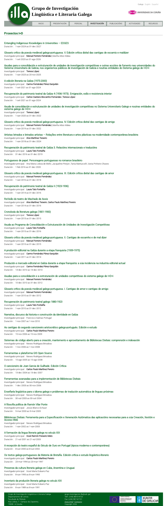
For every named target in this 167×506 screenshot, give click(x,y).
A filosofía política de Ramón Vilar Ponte (25, 404)
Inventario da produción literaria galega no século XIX (33, 480)
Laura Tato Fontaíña (35, 151)
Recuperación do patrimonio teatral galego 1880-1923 (33, 301)
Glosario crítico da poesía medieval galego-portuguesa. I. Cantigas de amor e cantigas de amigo (56, 288)
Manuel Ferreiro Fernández (38, 56)
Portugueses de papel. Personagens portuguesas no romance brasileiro (43, 160)
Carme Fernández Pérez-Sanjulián (42, 84)
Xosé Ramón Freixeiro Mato (39, 436)
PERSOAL (78, 24)
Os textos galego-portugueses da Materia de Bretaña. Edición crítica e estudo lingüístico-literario (56, 455)
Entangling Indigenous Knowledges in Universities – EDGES (36, 43)
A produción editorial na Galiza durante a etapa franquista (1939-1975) (42, 250)
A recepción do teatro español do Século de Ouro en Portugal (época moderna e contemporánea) (57, 445)
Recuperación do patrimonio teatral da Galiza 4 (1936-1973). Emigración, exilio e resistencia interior (58, 93)
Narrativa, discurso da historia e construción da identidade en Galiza (41, 314)
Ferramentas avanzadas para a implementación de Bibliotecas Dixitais (42, 378)
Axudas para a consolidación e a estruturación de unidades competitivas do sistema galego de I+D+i (58, 276)
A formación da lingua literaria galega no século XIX (32, 432)
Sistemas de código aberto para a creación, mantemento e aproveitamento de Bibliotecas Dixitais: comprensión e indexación (72, 340)
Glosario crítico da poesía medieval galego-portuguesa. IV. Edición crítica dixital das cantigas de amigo (59, 121)
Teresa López (32, 71)
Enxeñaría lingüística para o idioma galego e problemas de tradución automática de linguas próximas (58, 391)
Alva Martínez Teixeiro (36, 138)
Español (155, 4)
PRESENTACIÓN (59, 24)
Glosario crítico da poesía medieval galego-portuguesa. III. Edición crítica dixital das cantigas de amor (59, 173)
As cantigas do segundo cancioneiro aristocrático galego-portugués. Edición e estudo (50, 327)
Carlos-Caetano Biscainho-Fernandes (43, 97)
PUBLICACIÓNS (116, 24)
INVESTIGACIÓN (97, 24)
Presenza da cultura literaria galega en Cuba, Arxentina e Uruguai (39, 467)
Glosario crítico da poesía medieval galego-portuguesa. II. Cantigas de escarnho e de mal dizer (55, 237)
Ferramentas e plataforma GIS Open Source (28, 353)
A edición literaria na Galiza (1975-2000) (25, 80)
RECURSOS (153, 24)
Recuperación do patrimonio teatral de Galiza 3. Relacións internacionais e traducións (50, 147)
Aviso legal (69, 502)
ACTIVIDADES (134, 24)
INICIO (41, 24)
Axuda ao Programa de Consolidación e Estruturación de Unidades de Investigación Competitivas (57, 224)
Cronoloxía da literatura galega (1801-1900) (27, 211)
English (147, 4)
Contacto (78, 502)
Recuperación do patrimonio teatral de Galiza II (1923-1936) (36, 186)
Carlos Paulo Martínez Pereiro (62, 202)
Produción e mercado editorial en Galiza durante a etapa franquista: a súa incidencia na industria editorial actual (64, 263)
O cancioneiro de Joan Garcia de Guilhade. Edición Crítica (35, 366)
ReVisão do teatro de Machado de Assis (26, 199)
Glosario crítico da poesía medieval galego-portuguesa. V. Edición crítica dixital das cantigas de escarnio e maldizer (66, 52)
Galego (140, 4)
